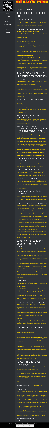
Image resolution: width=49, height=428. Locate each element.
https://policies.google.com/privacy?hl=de (23, 386)
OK (18, 425)
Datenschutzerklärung (27, 425)
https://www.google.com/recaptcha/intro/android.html (25, 418)
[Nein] (47, 425)
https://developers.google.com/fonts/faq (23, 385)
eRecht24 (20, 420)
